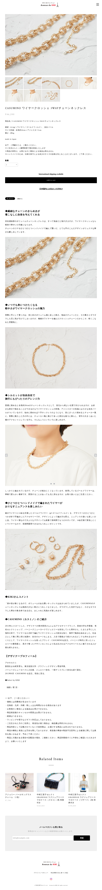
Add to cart (51, 180)
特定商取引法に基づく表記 (59, 872)
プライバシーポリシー (41, 872)
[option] (51, 44)
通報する (19, 198)
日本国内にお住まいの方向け (51, 189)
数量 (7, 160)
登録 (82, 838)
